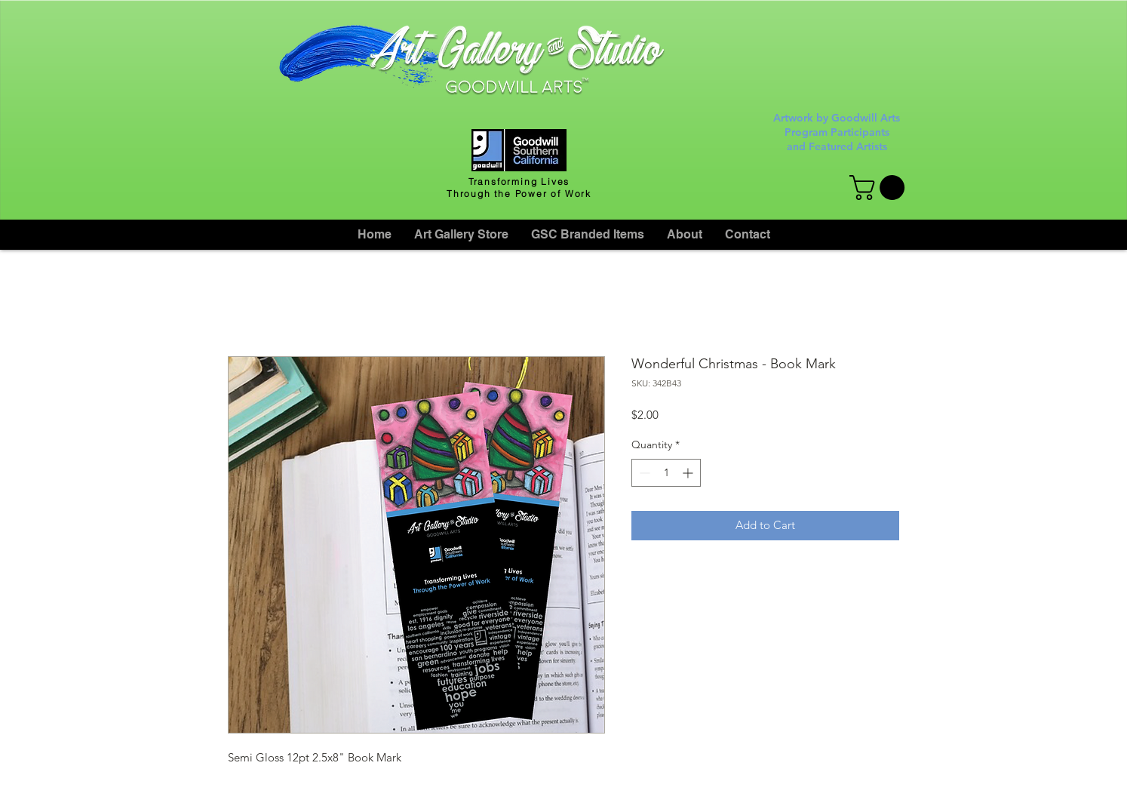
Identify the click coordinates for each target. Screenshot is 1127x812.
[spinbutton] (666, 473)
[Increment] (689, 473)
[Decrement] (643, 473)
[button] (880, 187)
